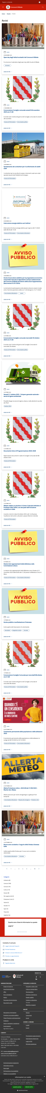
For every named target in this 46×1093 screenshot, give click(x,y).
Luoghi (27, 1025)
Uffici (4, 992)
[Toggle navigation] (3, 7)
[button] (23, 1090)
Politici (5, 997)
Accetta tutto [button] (17, 1087)
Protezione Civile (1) (9, 899)
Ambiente (5, 1021)
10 (34, 869)
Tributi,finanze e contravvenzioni (11, 1018)
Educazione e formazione (9, 1012)
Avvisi (6, 52)
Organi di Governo (8, 986)
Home (3, 14)
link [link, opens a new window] (37, 1084)
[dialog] (23, 1084)
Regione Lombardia (7, 2)
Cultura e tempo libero (31, 989)
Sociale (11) (7, 906)
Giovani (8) (6, 893)
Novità (8, 14)
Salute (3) (6, 902)
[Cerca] (43, 7)
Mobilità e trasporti (31, 1005)
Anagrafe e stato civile (31, 986)
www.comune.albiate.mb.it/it (8, 1053)
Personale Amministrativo (10, 1000)
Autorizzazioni (7, 1026)
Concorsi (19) (7, 886)
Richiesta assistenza (31, 1044)
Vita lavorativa (29, 992)
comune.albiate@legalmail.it (10, 1051)
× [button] (44, 1076)
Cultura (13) (7, 890)
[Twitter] (40, 977)
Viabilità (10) (7, 915)
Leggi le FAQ (29, 1041)
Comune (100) (7, 883)
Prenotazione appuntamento (33, 1036)
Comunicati (29, 1015)
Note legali (6, 1068)
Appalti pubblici (30, 997)
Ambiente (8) (7, 880)
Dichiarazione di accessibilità (10, 1071)
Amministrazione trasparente (11, 1063)
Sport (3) (6, 909)
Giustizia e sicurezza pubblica (10, 1015)
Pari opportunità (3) (9, 896)
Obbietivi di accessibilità (9, 1074)
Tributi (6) (6, 912)
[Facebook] (36, 977)
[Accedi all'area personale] (39, 2)
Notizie (28, 1013)
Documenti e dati (7, 1003)
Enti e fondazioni (7, 995)
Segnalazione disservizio (32, 1039)
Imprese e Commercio (31, 995)
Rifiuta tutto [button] (29, 1087)
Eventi (27, 1028)
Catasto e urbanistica (31, 1000)
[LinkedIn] (36, 979)
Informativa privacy (8, 1065)
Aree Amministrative (8, 989)
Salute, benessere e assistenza (11, 1023)
